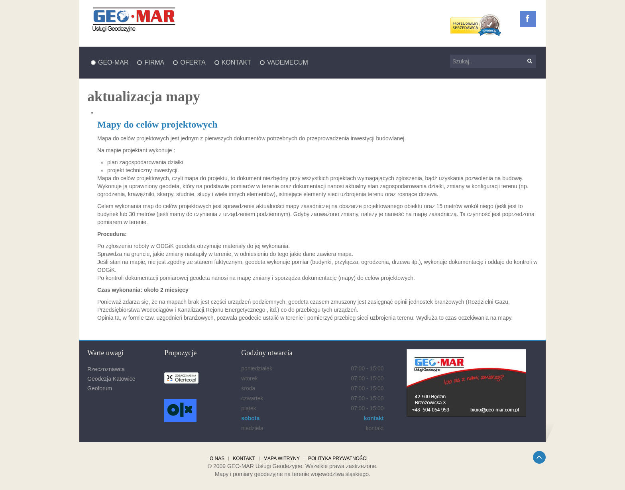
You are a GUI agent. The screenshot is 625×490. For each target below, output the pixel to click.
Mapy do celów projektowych (157, 124)
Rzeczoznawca (106, 369)
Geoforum (99, 388)
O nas (217, 458)
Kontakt (244, 458)
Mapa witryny (281, 458)
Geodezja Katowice (111, 379)
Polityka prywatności (338, 458)
